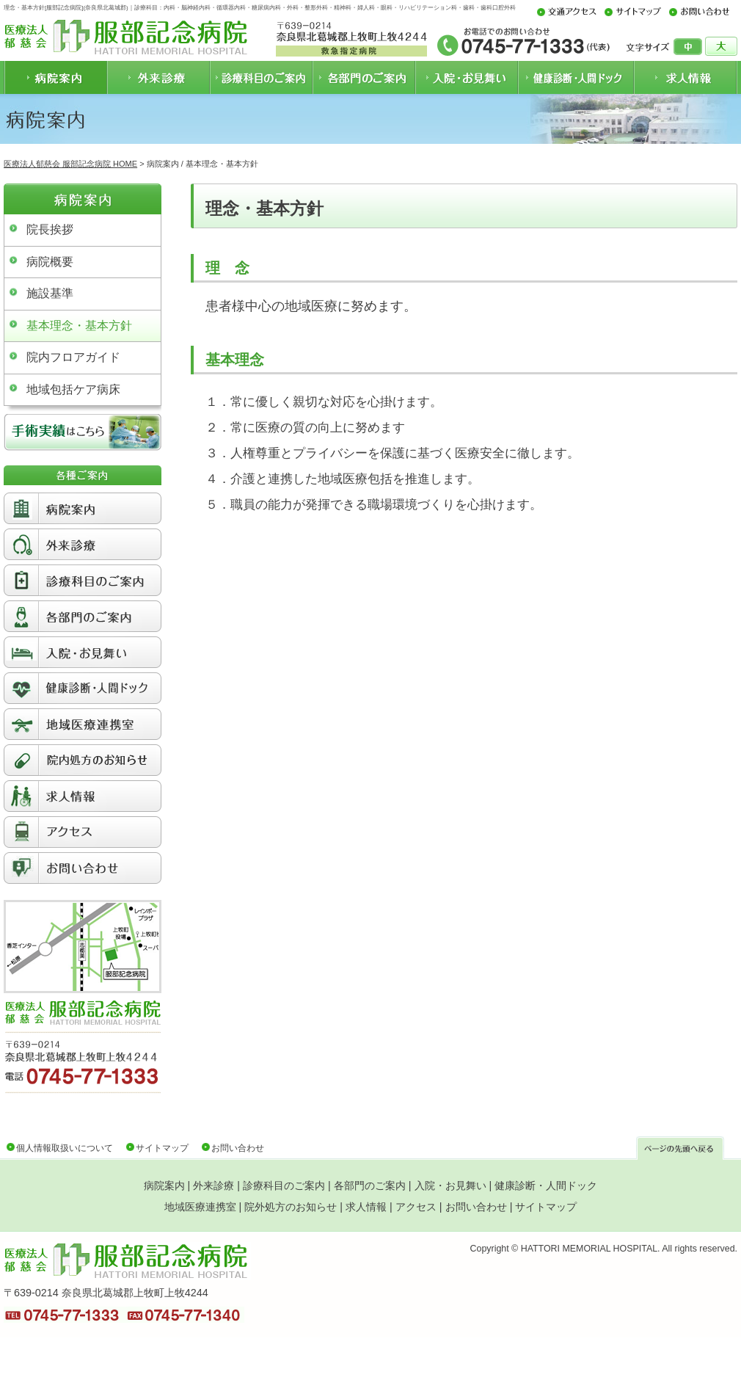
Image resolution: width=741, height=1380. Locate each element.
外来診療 (213, 1185)
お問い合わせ (237, 1148)
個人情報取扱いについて (64, 1148)
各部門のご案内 (370, 1185)
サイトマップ (162, 1148)
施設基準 (49, 293)
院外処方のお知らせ (290, 1207)
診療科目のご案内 (284, 1185)
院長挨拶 (49, 229)
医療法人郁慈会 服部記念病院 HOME (70, 163)
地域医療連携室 (200, 1207)
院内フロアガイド (73, 357)
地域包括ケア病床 (73, 389)
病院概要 (49, 261)
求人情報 (366, 1207)
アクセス (416, 1207)
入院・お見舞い (450, 1185)
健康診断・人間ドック (545, 1185)
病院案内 (164, 1185)
